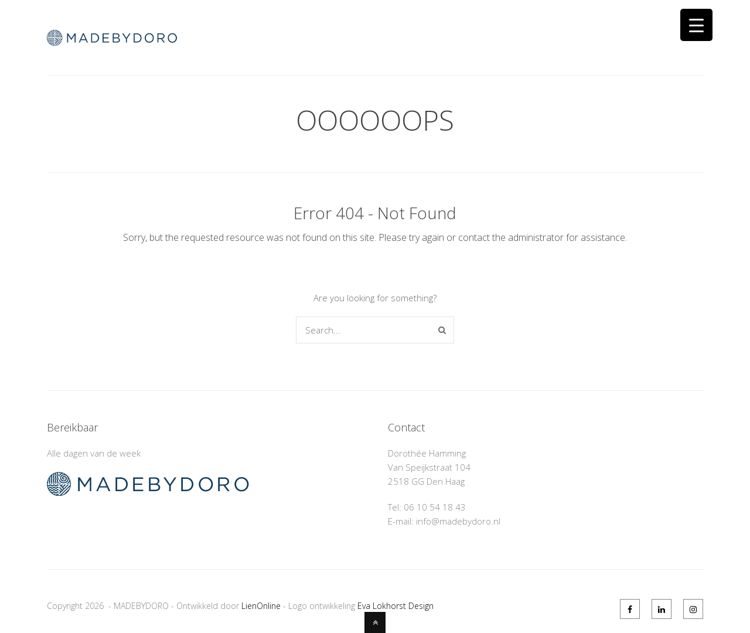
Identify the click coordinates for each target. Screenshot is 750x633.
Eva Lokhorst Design (395, 605)
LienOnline (261, 605)
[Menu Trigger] (696, 25)
